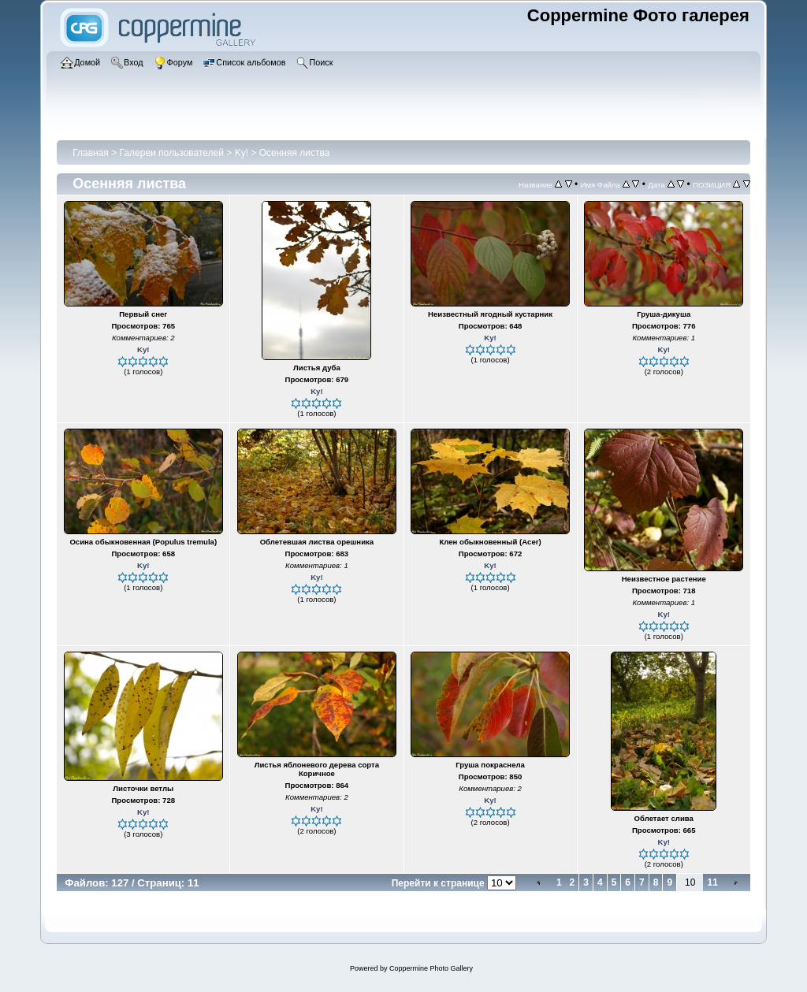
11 (712, 882)
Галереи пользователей (172, 152)
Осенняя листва (294, 152)
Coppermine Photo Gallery (431, 968)
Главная (91, 152)
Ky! (241, 152)
